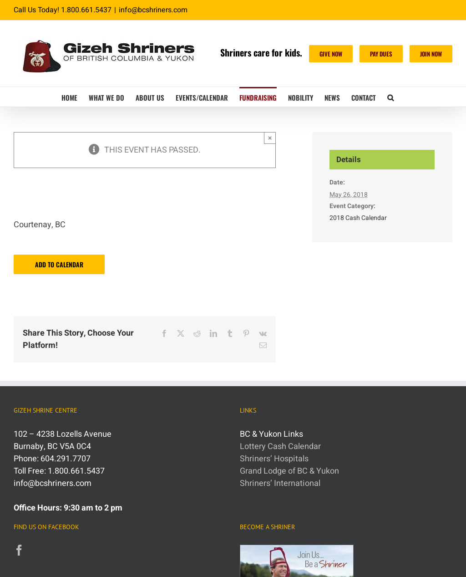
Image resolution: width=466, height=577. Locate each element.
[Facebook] (19, 550)
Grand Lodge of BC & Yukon (289, 471)
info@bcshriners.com (153, 10)
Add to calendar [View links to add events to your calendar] (59, 264)
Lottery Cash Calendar (280, 446)
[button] (390, 97)
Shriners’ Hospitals (274, 459)
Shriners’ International (280, 483)
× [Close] (270, 138)
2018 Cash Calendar (358, 218)
